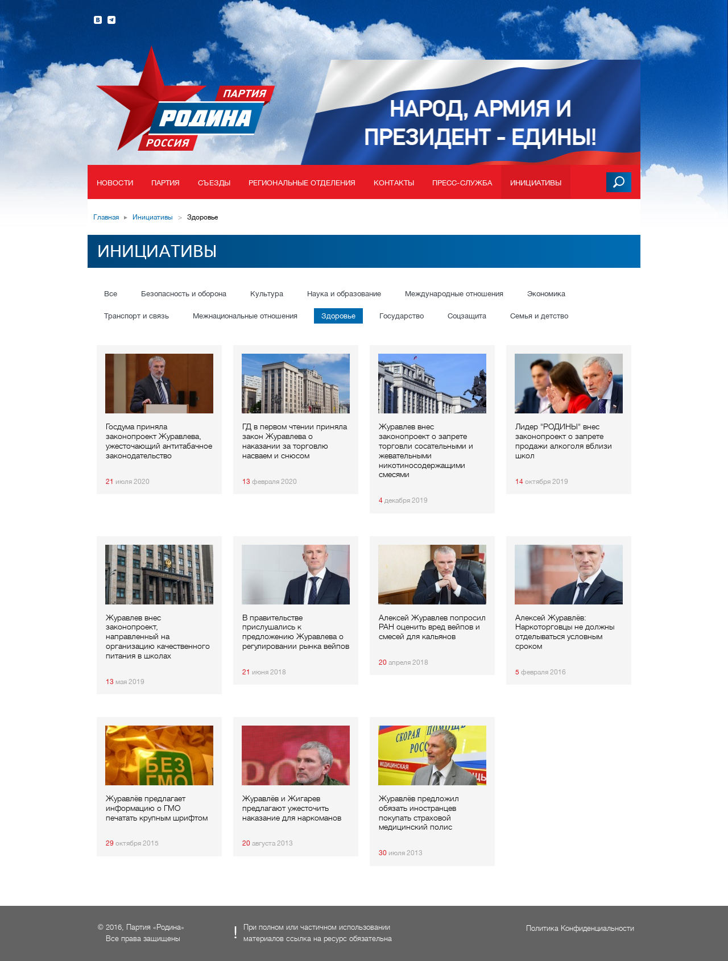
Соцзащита (467, 316)
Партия (165, 183)
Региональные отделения (302, 183)
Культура (266, 293)
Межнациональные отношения (245, 316)
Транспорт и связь (136, 316)
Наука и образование (344, 293)
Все (110, 293)
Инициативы (535, 183)
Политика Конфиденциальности (580, 928)
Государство (401, 316)
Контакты (394, 183)
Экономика (546, 293)
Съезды (214, 183)
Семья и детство (539, 316)
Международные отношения (454, 293)
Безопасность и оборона (183, 293)
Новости (115, 183)
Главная (106, 217)
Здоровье (338, 316)
